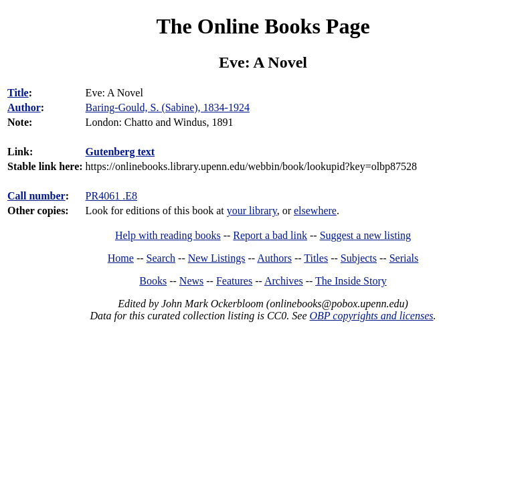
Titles (316, 258)
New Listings (217, 258)
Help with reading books (168, 235)
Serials (404, 258)
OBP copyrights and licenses (371, 315)
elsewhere (315, 210)
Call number (36, 196)
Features (234, 281)
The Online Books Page (262, 26)
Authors (274, 258)
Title (18, 92)
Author (24, 107)
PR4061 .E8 (111, 196)
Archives (283, 281)
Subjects (359, 258)
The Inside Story (351, 281)
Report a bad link (270, 235)
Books (153, 281)
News (191, 281)
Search (161, 258)
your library (252, 210)
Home (121, 258)
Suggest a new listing (365, 235)
